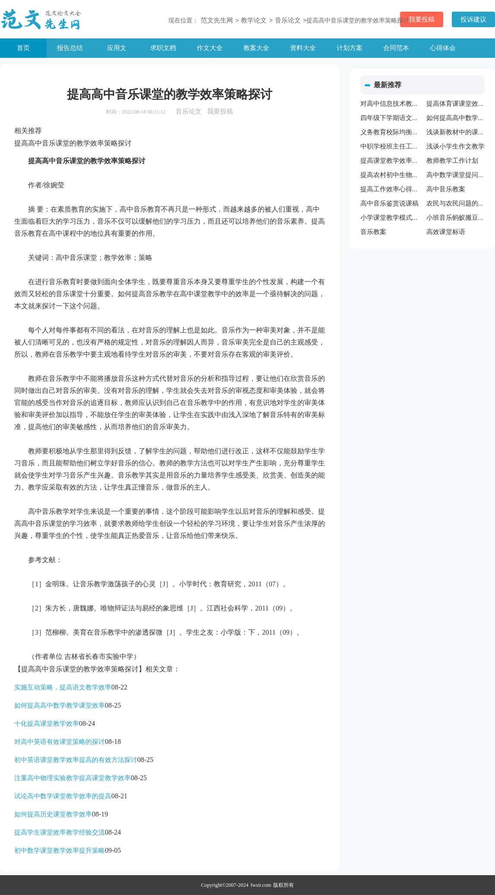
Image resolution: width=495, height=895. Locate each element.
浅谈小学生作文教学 (455, 146)
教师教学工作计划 (452, 160)
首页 (23, 47)
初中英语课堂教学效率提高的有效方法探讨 (75, 759)
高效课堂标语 (445, 231)
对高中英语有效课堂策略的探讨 (59, 741)
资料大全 (303, 47)
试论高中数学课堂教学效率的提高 (62, 796)
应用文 (116, 47)
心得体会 (443, 47)
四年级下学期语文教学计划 (399, 117)
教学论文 (254, 20)
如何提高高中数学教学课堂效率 (59, 705)
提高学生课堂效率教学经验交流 (59, 832)
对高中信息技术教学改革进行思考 (408, 103)
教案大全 (256, 47)
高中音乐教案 (445, 189)
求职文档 (163, 47)
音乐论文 (288, 20)
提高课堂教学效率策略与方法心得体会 (415, 160)
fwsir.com (261, 885)
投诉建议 (473, 19)
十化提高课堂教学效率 (46, 723)
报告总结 (70, 47)
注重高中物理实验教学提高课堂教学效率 (72, 778)
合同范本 (396, 47)
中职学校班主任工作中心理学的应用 (412, 146)
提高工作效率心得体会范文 (399, 189)
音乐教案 (373, 231)
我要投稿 (220, 111)
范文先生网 (217, 20)
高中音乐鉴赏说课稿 (389, 203)
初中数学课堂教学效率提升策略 (59, 850)
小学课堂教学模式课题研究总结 (405, 217)
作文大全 (210, 47)
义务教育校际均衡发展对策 (399, 132)
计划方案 (350, 47)
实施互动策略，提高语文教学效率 (62, 687)
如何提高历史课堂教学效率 (53, 814)
